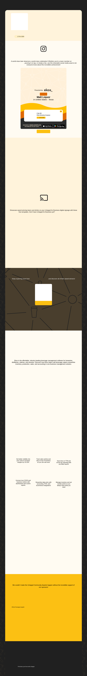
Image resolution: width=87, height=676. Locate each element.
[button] (51, 4)
